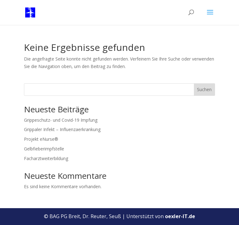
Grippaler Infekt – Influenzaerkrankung (62, 129)
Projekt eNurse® (41, 139)
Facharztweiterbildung (46, 158)
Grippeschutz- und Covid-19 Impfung (60, 120)
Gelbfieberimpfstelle (44, 149)
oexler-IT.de (180, 216)
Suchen (204, 89)
